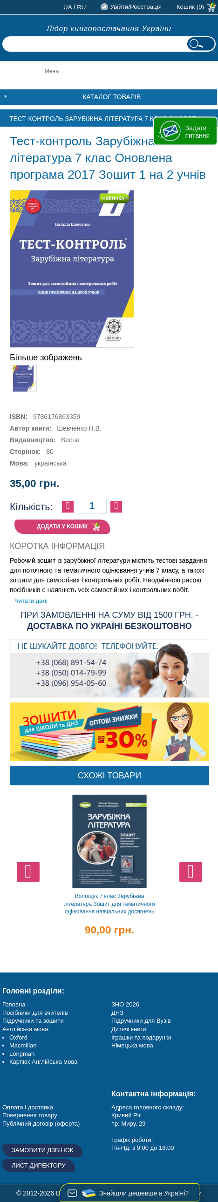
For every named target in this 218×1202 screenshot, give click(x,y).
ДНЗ (117, 1012)
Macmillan (23, 1045)
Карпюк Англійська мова (43, 1061)
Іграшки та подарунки (141, 1037)
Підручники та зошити (33, 1020)
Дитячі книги (128, 1029)
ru (81, 7)
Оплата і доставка (27, 1107)
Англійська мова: (26, 1029)
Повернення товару (29, 1115)
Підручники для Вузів (141, 1020)
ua (67, 7)
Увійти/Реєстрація (135, 6)
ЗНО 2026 (125, 1004)
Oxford (18, 1037)
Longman (21, 1053)
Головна (13, 1004)
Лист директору (39, 1165)
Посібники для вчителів (35, 1012)
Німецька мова (132, 1045)
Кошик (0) (190, 6)
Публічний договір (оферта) (41, 1123)
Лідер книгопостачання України (109, 29)
